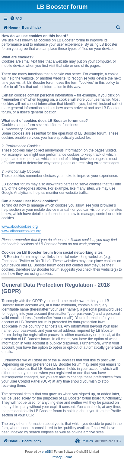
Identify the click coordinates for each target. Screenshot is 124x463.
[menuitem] (16, 18)
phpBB (46, 451)
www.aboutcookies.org (20, 226)
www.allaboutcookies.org (21, 231)
